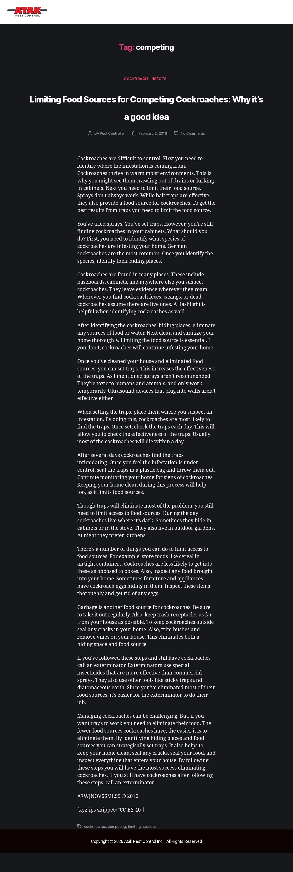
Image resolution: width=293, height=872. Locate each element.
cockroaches (95, 845)
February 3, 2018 (153, 152)
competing (118, 845)
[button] (97, 12)
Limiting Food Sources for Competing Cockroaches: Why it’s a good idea (146, 115)
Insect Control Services (97, 12)
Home (58, 12)
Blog (134, 12)
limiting (136, 845)
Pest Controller (111, 152)
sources (151, 845)
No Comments (194, 152)
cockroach (135, 80)
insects (161, 80)
